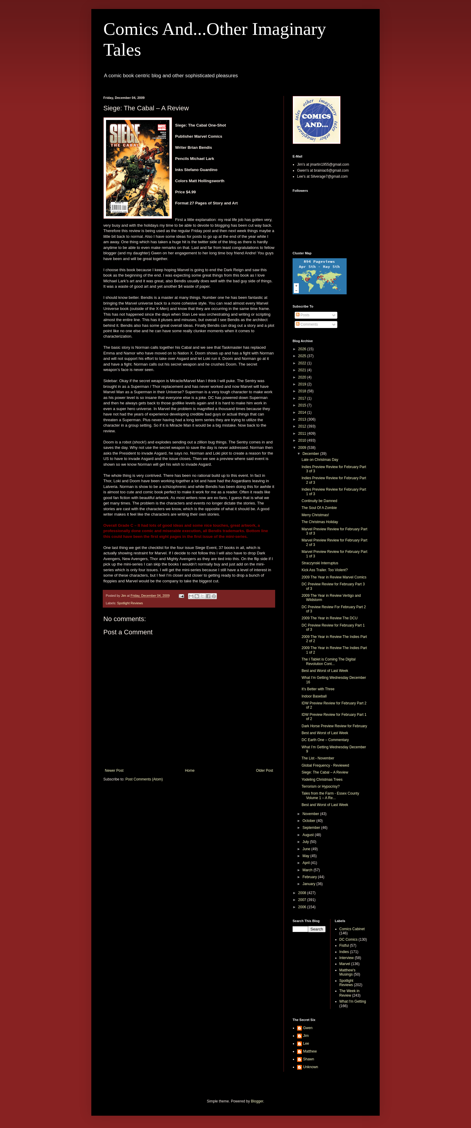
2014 (302, 412)
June (306, 849)
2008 (302, 893)
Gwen (307, 1028)
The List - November (318, 758)
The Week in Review (349, 993)
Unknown (310, 1067)
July (306, 842)
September (311, 828)
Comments (307, 324)
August (308, 835)
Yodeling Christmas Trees (322, 779)
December (311, 454)
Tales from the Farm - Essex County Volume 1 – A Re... (330, 795)
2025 (302, 356)
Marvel (344, 964)
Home (190, 770)
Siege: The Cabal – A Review (325, 772)
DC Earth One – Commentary (325, 740)
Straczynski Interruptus (320, 563)
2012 (302, 426)
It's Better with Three (318, 689)
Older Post (264, 770)
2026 (302, 349)
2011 (302, 433)
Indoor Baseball (314, 696)
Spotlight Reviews (130, 603)
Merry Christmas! (315, 515)
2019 (302, 384)
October (309, 821)
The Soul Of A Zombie (319, 508)
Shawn (308, 1059)
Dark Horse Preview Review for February (334, 726)
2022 (302, 363)
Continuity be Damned (319, 501)
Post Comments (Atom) (144, 779)
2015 (302, 405)
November (311, 814)
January (309, 884)
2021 (302, 370)
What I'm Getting (352, 1001)
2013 (302, 419)
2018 (302, 391)
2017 (302, 398)
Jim (306, 1036)
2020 (302, 377)
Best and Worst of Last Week (325, 671)
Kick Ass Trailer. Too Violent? (325, 570)
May (306, 856)
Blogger (257, 1101)
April (306, 863)
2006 (302, 907)
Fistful (344, 945)
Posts (302, 315)
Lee (306, 1043)
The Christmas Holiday (320, 522)
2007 (302, 900)
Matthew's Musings (347, 972)
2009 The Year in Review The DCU (329, 618)
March (308, 870)
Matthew (310, 1051)
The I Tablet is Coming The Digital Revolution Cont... (329, 661)
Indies (344, 952)
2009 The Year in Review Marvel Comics (334, 577)
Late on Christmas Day (320, 460)
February (310, 877)
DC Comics (348, 939)
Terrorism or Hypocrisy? (321, 786)
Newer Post (114, 770)
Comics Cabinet (352, 929)
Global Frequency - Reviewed (325, 765)
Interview (346, 958)
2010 (302, 440)
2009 (302, 448)
